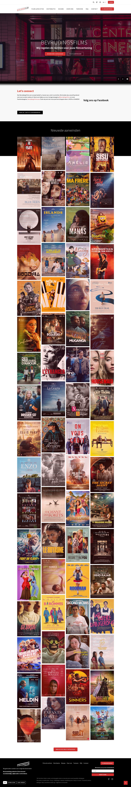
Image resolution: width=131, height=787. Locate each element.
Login (111, 2)
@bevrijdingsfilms (64, 97)
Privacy (51, 780)
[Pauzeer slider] (127, 79)
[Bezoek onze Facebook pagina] (96, 2)
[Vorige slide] (118, 79)
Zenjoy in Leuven (77, 780)
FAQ (87, 9)
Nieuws (61, 9)
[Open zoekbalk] (93, 2)
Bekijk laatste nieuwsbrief (30, 112)
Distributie (51, 9)
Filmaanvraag (107, 9)
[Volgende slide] (123, 79)
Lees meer (21, 782)
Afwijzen (11, 782)
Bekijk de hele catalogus (65, 749)
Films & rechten (37, 9)
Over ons (70, 9)
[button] (126, 783)
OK (5, 782)
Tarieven (79, 9)
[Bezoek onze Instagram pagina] (100, 2)
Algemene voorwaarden (61, 782)
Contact (94, 9)
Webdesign (56, 780)
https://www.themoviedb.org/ (48, 782)
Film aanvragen (75, 54)
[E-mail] (103, 770)
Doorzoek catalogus (55, 54)
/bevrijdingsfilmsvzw (33, 99)
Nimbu (89, 780)
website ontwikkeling (65, 780)
